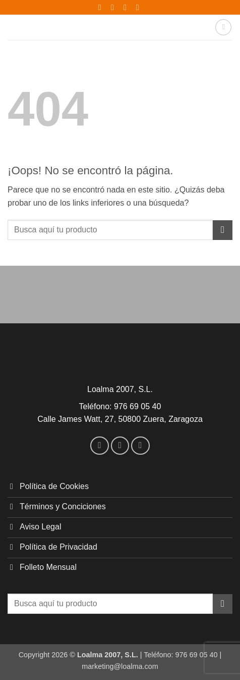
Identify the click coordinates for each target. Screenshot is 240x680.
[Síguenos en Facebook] (99, 445)
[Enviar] (222, 230)
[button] (223, 27)
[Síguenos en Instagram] (120, 445)
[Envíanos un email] (140, 445)
